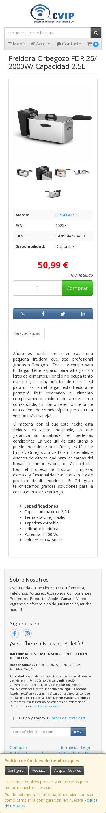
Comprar (77, 288)
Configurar (16, 770)
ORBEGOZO (66, 215)
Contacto (69, 44)
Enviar (78, 731)
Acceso (41, 44)
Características (26, 333)
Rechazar (39, 770)
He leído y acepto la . (51, 718)
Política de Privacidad (47, 706)
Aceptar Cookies (67, 770)
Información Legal (74, 747)
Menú (16, 44)
